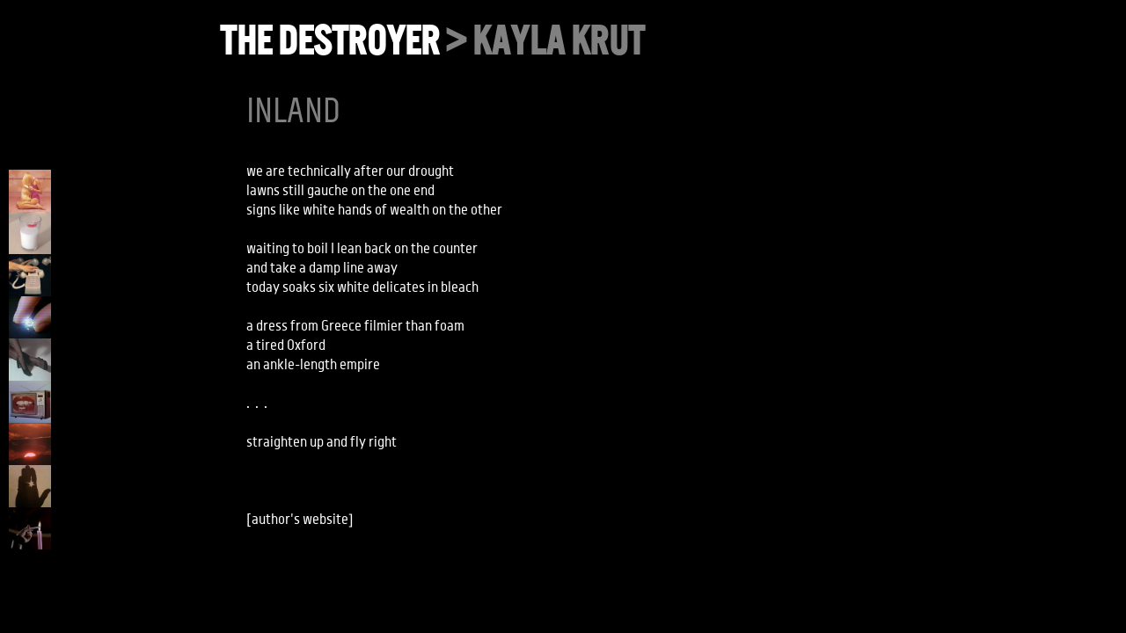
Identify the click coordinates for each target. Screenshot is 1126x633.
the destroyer (329, 41)
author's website (300, 520)
